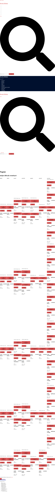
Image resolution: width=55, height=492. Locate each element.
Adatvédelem (3, 14)
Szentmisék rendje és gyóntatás (5, 11)
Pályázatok (2, 13)
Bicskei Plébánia (4, 3)
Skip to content (2, 0)
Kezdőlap (2, 6)
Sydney (12, 477)
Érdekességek (3, 12)
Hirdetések (2, 7)
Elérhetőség (2, 5)
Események (2, 10)
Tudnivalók (2, 9)
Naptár (2, 8)
